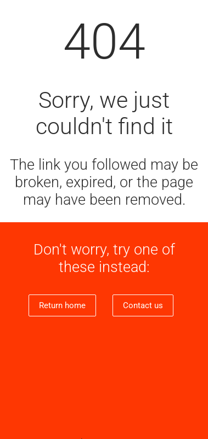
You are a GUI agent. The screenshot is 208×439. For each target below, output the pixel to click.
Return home (62, 305)
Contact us (143, 305)
